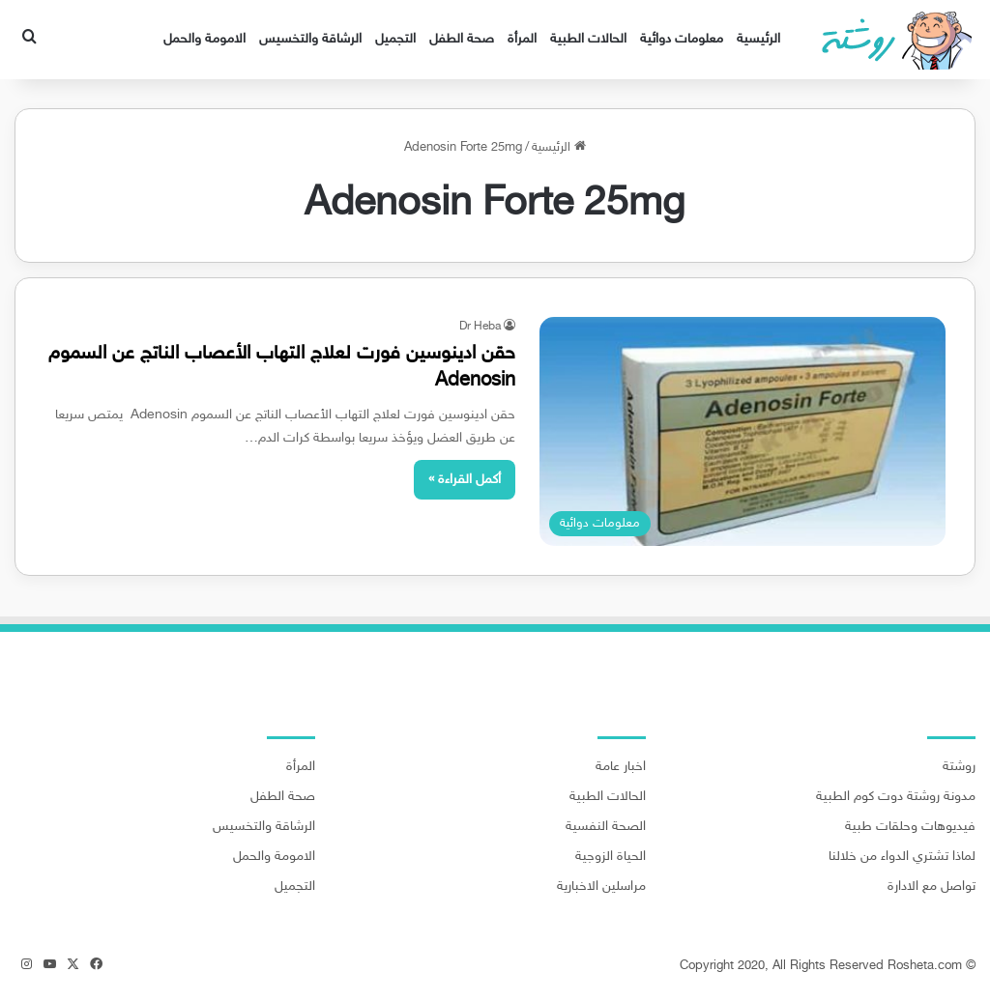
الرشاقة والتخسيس (310, 39)
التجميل (395, 39)
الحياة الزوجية (610, 857)
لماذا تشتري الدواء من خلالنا (902, 857)
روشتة (959, 767)
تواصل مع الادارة (931, 887)
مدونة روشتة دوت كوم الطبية (895, 797)
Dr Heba (480, 326)
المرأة (522, 39)
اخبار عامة (621, 767)
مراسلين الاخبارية (601, 887)
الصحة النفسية (606, 827)
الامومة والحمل (204, 39)
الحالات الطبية (588, 39)
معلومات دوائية (681, 39)
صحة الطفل (461, 39)
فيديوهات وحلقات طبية (910, 827)
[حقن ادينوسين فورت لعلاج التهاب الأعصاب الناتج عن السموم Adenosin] (742, 431)
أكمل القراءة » (464, 480)
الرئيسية (758, 39)
